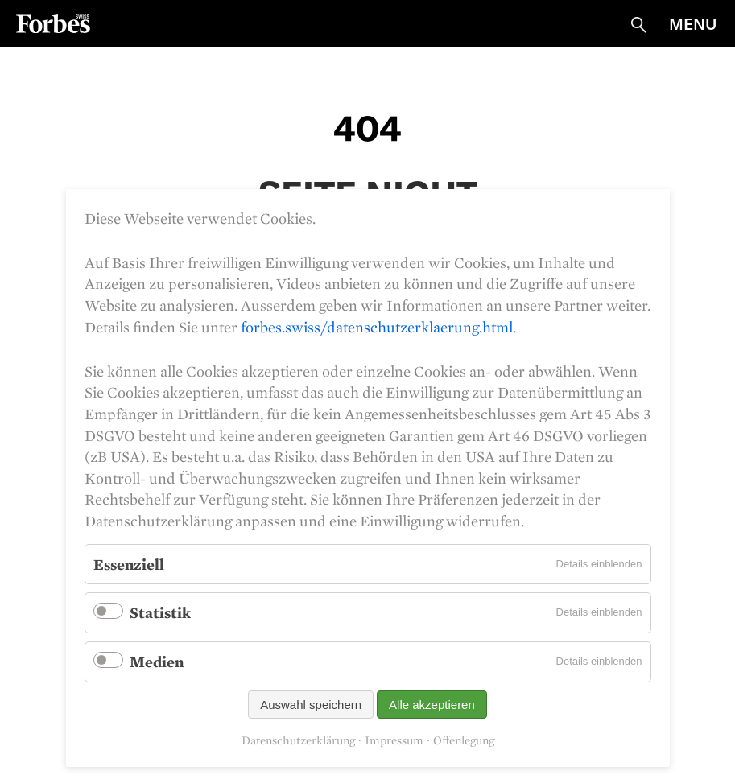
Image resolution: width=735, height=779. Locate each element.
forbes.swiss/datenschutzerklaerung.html (377, 326)
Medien (157, 661)
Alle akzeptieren (432, 704)
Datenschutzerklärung (298, 740)
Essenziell (128, 564)
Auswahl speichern (310, 704)
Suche (638, 25)
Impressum (394, 740)
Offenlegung (463, 740)
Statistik (160, 612)
